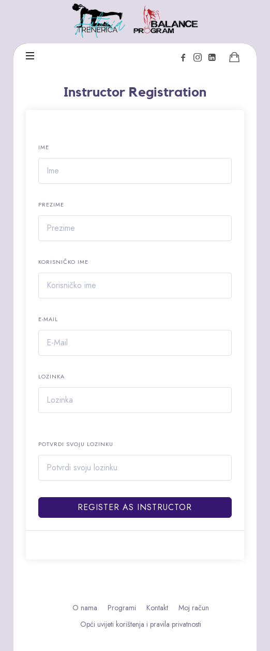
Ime (43, 147)
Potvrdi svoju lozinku (75, 444)
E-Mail (48, 319)
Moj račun (193, 607)
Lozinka (51, 376)
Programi (122, 607)
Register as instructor (135, 507)
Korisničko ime (63, 262)
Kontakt (157, 607)
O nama (84, 607)
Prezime (51, 204)
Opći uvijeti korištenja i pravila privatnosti (140, 624)
